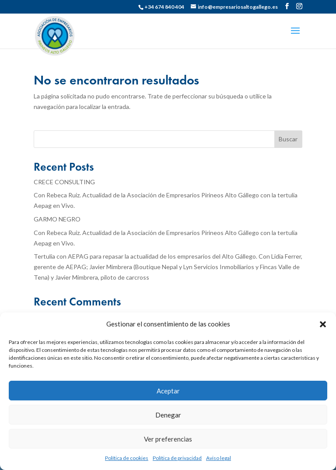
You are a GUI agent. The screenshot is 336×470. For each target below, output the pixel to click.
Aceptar (168, 391)
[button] (322, 324)
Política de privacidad (177, 458)
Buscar (288, 139)
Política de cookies (126, 458)
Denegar (168, 415)
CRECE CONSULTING (64, 182)
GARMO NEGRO (57, 219)
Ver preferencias (168, 439)
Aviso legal (218, 458)
